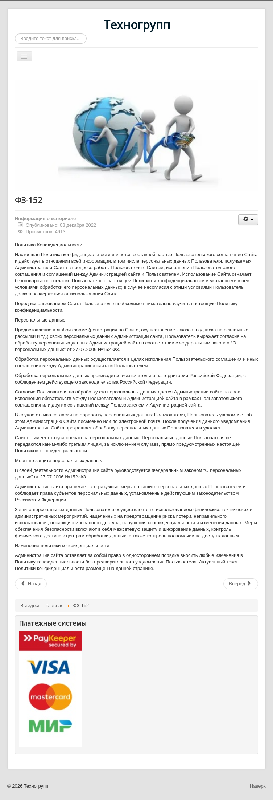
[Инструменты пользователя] (248, 219)
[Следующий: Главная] (240, 583)
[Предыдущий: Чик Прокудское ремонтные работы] (31, 583)
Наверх (258, 786)
